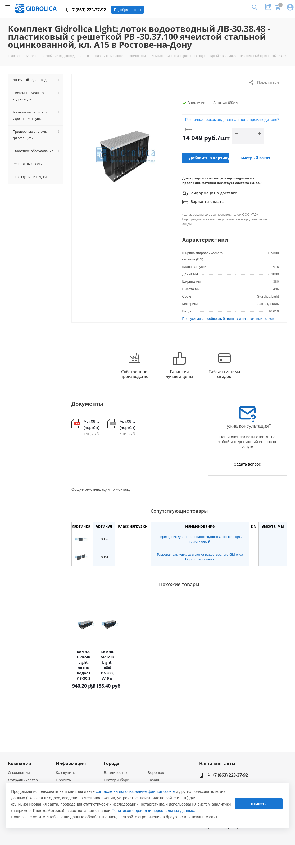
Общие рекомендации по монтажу (100, 489)
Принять (258, 803)
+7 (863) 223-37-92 (86, 10)
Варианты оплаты (203, 202)
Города (112, 763)
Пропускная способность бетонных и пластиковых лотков (228, 319)
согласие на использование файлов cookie (135, 791)
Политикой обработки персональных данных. (153, 810)
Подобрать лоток (127, 10)
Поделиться (263, 82)
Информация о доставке (209, 193)
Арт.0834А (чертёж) (91, 424)
